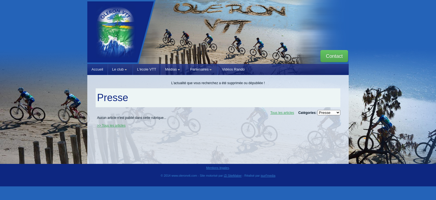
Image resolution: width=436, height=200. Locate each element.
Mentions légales (217, 167)
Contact (334, 56)
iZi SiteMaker (233, 175)
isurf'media (268, 175)
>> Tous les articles (111, 126)
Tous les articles (282, 113)
